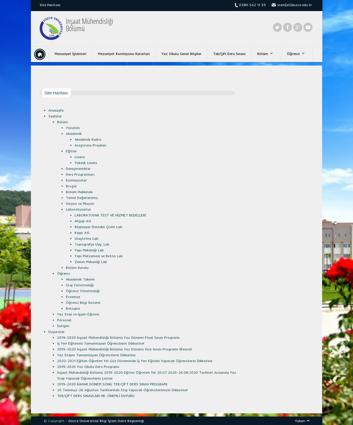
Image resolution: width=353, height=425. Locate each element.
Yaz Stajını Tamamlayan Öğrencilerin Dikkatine (96, 355)
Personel (64, 320)
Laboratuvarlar (78, 209)
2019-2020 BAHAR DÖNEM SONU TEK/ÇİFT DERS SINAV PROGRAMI (112, 384)
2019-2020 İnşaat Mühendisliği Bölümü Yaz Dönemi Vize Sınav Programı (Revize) (124, 349)
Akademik (74, 133)
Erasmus (73, 296)
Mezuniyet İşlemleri (70, 54)
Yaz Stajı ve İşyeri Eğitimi (78, 314)
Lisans (80, 157)
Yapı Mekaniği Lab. (90, 250)
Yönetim (73, 128)
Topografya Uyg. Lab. (92, 244)
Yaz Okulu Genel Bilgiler (181, 54)
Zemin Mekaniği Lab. (91, 262)
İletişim (63, 326)
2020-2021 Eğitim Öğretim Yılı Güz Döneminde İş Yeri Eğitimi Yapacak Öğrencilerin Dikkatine (134, 361)
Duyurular (56, 331)
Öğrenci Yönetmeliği (83, 291)
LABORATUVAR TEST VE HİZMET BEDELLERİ (110, 215)
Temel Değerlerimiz (82, 197)
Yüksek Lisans (86, 163)
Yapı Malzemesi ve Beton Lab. (99, 256)
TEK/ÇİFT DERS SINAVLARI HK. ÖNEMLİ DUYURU (95, 396)
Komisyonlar (76, 180)
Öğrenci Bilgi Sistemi (83, 302)
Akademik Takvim (80, 279)
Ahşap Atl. (83, 221)
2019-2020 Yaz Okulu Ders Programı (88, 366)
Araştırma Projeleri (90, 145)
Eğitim (71, 151)
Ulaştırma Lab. (87, 238)
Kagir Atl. (82, 232)
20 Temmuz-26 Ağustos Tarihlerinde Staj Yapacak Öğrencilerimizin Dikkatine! (122, 390)
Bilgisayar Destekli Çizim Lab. (99, 227)
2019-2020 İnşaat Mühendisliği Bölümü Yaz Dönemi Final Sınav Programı (118, 337)
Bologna (73, 308)
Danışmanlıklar (78, 168)
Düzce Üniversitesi (84, 421)
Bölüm (263, 54)
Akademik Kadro (88, 139)
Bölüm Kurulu (77, 267)
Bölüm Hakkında (79, 192)
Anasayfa (56, 110)
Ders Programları (80, 174)
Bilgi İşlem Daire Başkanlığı (122, 421)
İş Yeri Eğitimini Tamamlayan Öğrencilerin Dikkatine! (100, 343)
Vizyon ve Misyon (80, 203)
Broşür (71, 186)
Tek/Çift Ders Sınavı (229, 54)
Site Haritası (50, 5)
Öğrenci (294, 54)
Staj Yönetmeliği (80, 285)
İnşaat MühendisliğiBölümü (89, 24)
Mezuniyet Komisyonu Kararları (124, 54)
